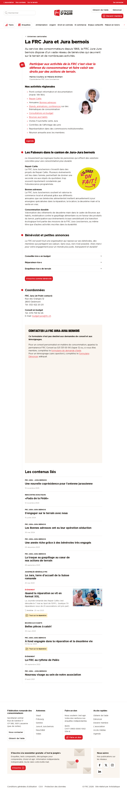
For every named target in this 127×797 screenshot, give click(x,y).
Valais (38, 734)
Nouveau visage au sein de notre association (53, 674)
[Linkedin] (99, 771)
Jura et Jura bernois (45, 726)
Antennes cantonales (36, 36)
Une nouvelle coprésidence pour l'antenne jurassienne (59, 483)
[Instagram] (112, 765)
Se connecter (118, 2)
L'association (9, 2)
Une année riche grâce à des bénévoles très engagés (58, 542)
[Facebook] (99, 765)
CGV (41, 786)
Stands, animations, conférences (45, 106)
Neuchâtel (40, 730)
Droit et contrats (65, 25)
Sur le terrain (33, 2)
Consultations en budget (41, 113)
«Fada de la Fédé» (37, 498)
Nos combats (21, 2)
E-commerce (80, 25)
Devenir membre (100, 723)
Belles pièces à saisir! (38, 626)
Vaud (38, 715)
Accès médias (99, 730)
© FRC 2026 (88, 786)
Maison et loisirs (112, 25)
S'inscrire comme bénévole (39, 279)
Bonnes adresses (47, 102)
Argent (52, 25)
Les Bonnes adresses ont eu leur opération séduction (58, 527)
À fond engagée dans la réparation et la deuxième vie (59, 641)
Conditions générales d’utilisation (22, 786)
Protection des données (55, 786)
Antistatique (114, 786)
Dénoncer (97, 719)
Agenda (30, 141)
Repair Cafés (35, 99)
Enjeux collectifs (95, 25)
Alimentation (42, 25)
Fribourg (40, 719)
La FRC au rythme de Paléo (42, 659)
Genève (39, 723)
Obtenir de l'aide (100, 715)
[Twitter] (106, 765)
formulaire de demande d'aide (66, 350)
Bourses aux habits (38, 117)
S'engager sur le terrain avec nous (46, 513)
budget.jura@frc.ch (41, 316)
